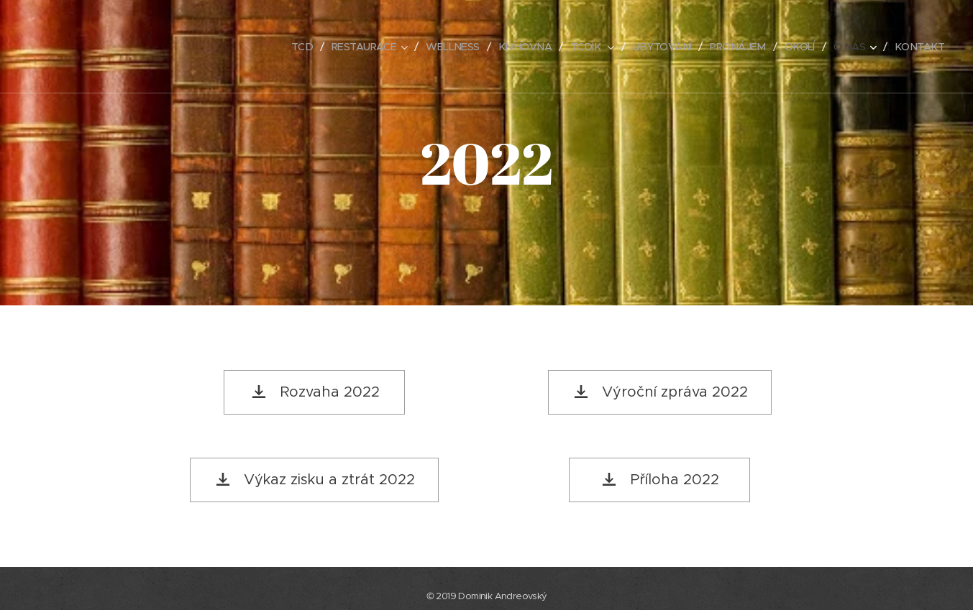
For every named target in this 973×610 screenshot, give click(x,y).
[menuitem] (278, 47)
